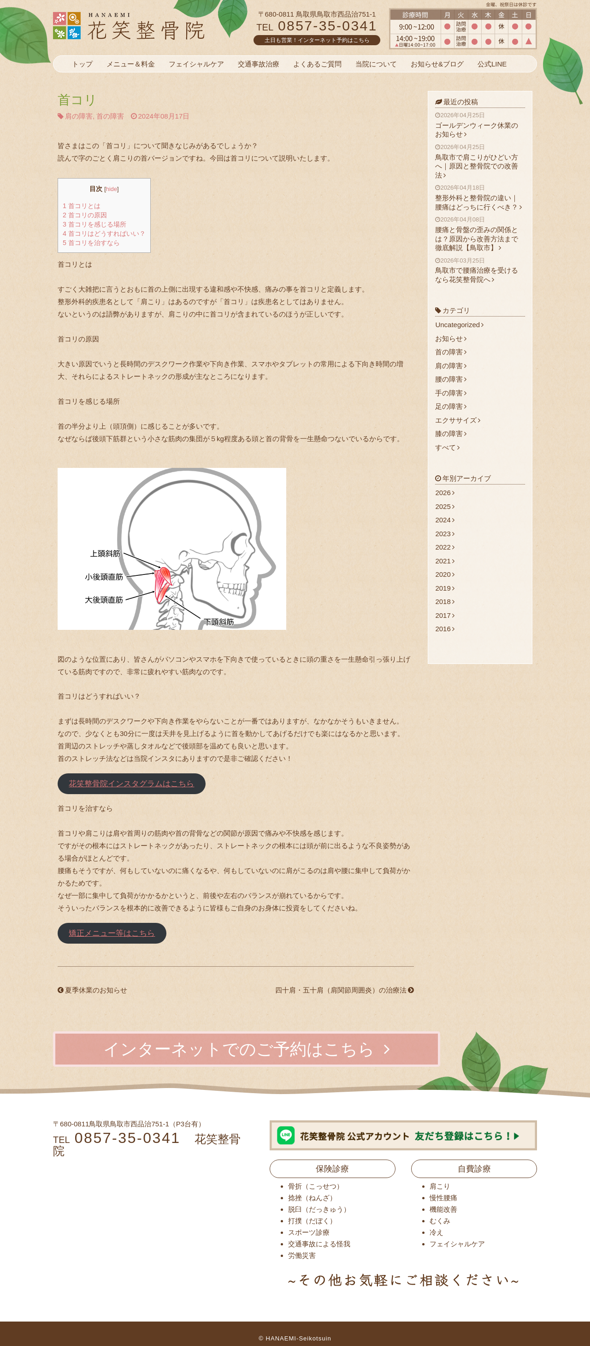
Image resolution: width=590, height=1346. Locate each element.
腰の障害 (450, 379)
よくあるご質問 (317, 64)
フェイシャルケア (196, 64)
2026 (444, 493)
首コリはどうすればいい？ (104, 233)
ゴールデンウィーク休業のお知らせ (480, 125)
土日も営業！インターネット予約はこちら (317, 40)
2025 (444, 506)
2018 (444, 601)
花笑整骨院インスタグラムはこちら (131, 783)
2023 (444, 534)
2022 (444, 547)
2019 (444, 588)
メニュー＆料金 (130, 64)
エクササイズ (457, 420)
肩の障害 (79, 116)
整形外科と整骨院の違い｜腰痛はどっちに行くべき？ (480, 197)
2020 (444, 574)
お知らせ (450, 338)
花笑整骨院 (151, 25)
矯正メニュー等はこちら (112, 933)
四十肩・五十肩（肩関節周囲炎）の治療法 (344, 990)
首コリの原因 (85, 215)
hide (111, 188)
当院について (376, 64)
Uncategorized (459, 325)
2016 (444, 629)
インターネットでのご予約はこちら (246, 1049)
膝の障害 (450, 433)
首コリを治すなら (91, 242)
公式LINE (492, 64)
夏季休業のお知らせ (92, 990)
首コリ (77, 100)
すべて (447, 447)
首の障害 (110, 116)
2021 (444, 561)
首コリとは (81, 205)
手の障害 (450, 393)
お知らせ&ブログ (437, 64)
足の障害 (450, 406)
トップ (82, 64)
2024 (444, 520)
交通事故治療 (258, 64)
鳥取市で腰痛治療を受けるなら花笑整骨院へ (480, 270)
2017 (444, 615)
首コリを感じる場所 (94, 224)
